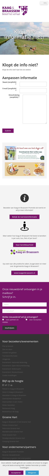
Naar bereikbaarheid (24, 245)
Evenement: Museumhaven (12, 372)
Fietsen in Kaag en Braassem (13, 389)
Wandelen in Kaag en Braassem (14, 395)
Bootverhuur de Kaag (10, 411)
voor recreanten (35, 320)
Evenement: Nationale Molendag (14, 362)
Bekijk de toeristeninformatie (24, 217)
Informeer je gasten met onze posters (16, 458)
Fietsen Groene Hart (10, 425)
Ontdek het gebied (9, 353)
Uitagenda (6, 359)
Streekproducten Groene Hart (13, 438)
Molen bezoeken (8, 405)
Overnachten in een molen (12, 402)
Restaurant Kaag (8, 408)
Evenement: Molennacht (11, 369)
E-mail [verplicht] (9, 89)
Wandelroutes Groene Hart (12, 432)
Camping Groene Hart (10, 441)
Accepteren (16, 472)
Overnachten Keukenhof (11, 398)
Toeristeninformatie (9, 356)
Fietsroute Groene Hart (11, 428)
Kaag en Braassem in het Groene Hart (16, 422)
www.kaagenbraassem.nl (24, 273)
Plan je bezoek (7, 346)
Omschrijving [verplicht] (14, 96)
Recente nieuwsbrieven (11, 455)
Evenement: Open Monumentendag (15, 366)
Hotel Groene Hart (9, 435)
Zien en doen (7, 349)
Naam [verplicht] (9, 83)
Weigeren (32, 472)
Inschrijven (9, 328)
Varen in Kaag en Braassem (12, 392)
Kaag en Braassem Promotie (13, 452)
